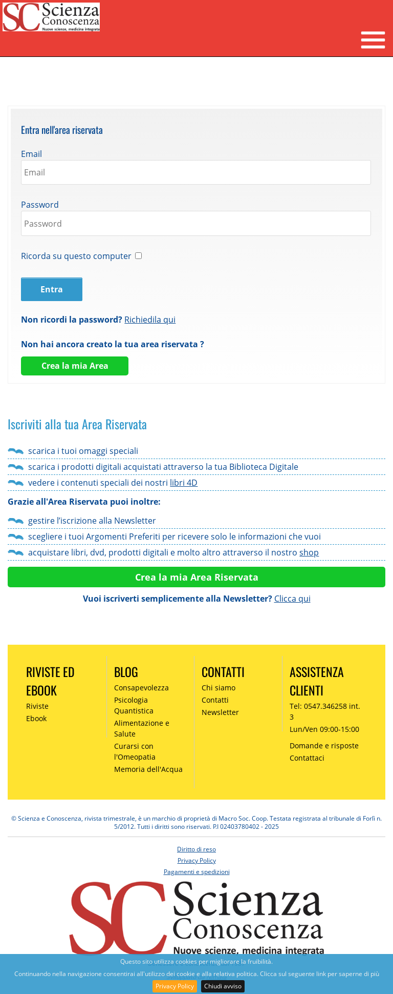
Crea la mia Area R (178, 577)
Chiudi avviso (223, 986)
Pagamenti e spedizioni (197, 871)
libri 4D (184, 482)
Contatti (215, 700)
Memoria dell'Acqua (148, 769)
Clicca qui (292, 598)
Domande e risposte (324, 745)
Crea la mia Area (74, 365)
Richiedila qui (150, 319)
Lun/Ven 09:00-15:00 (324, 729)
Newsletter (220, 712)
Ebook (36, 718)
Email (31, 154)
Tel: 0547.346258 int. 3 (325, 711)
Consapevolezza (141, 687)
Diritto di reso (196, 849)
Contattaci (307, 758)
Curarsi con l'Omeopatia (135, 751)
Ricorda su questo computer (76, 256)
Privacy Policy (175, 986)
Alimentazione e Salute (141, 728)
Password (40, 204)
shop (309, 552)
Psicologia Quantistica (134, 705)
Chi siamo (218, 687)
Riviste (37, 706)
